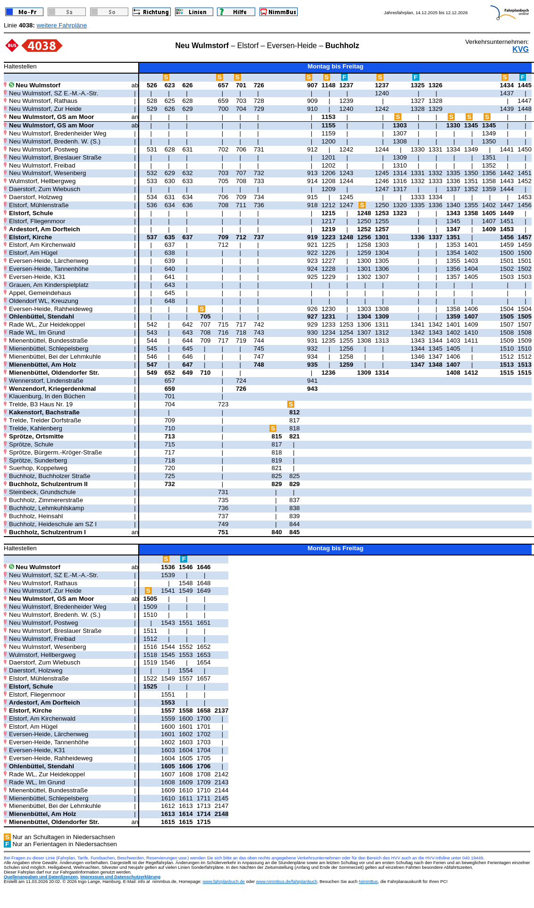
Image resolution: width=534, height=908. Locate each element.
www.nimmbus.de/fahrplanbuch (286, 881)
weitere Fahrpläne (62, 25)
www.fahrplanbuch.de (224, 881)
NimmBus (368, 881)
